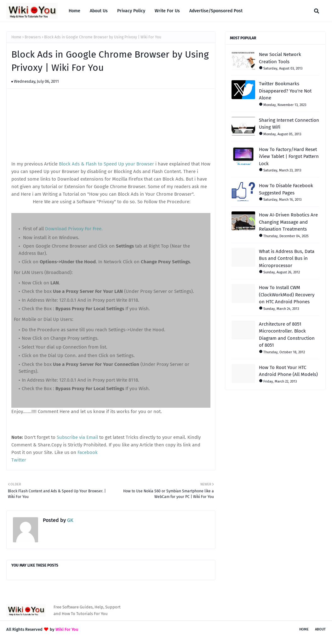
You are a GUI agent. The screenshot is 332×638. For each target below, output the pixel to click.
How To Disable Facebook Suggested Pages (286, 189)
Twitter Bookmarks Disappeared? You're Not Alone (285, 91)
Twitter (18, 460)
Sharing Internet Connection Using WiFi (289, 123)
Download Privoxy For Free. (74, 229)
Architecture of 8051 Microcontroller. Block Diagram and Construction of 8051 (287, 334)
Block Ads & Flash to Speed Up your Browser (106, 164)
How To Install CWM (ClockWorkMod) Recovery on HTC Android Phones (286, 295)
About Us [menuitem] (99, 11)
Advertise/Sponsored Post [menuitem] (216, 11)
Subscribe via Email (77, 437)
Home (16, 37)
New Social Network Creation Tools (280, 58)
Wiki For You (66, 629)
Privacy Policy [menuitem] (131, 11)
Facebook (87, 452)
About (320, 629)
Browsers (33, 37)
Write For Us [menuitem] (167, 11)
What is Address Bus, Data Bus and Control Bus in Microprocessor (286, 258)
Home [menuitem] (74, 11)
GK (69, 520)
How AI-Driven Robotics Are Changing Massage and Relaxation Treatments (288, 222)
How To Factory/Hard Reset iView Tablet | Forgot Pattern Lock (289, 156)
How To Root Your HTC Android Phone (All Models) (288, 371)
